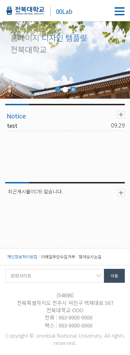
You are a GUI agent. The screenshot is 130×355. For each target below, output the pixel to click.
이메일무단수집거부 (58, 256)
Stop (73, 89)
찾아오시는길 (90, 256)
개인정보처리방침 (22, 256)
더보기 (121, 114)
